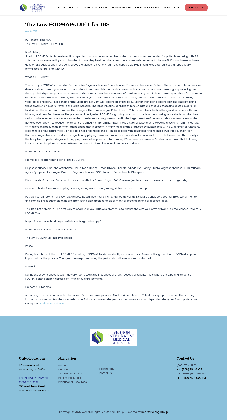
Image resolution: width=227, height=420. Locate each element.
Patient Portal (171, 7)
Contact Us (105, 373)
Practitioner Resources (147, 7)
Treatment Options (94, 7)
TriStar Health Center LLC (34, 378)
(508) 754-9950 (187, 365)
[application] (105, 7)
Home (61, 7)
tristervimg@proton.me (191, 373)
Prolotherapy (106, 369)
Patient (44, 303)
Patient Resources (121, 7)
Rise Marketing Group (154, 412)
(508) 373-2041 (28, 382)
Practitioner (57, 303)
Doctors (73, 7)
